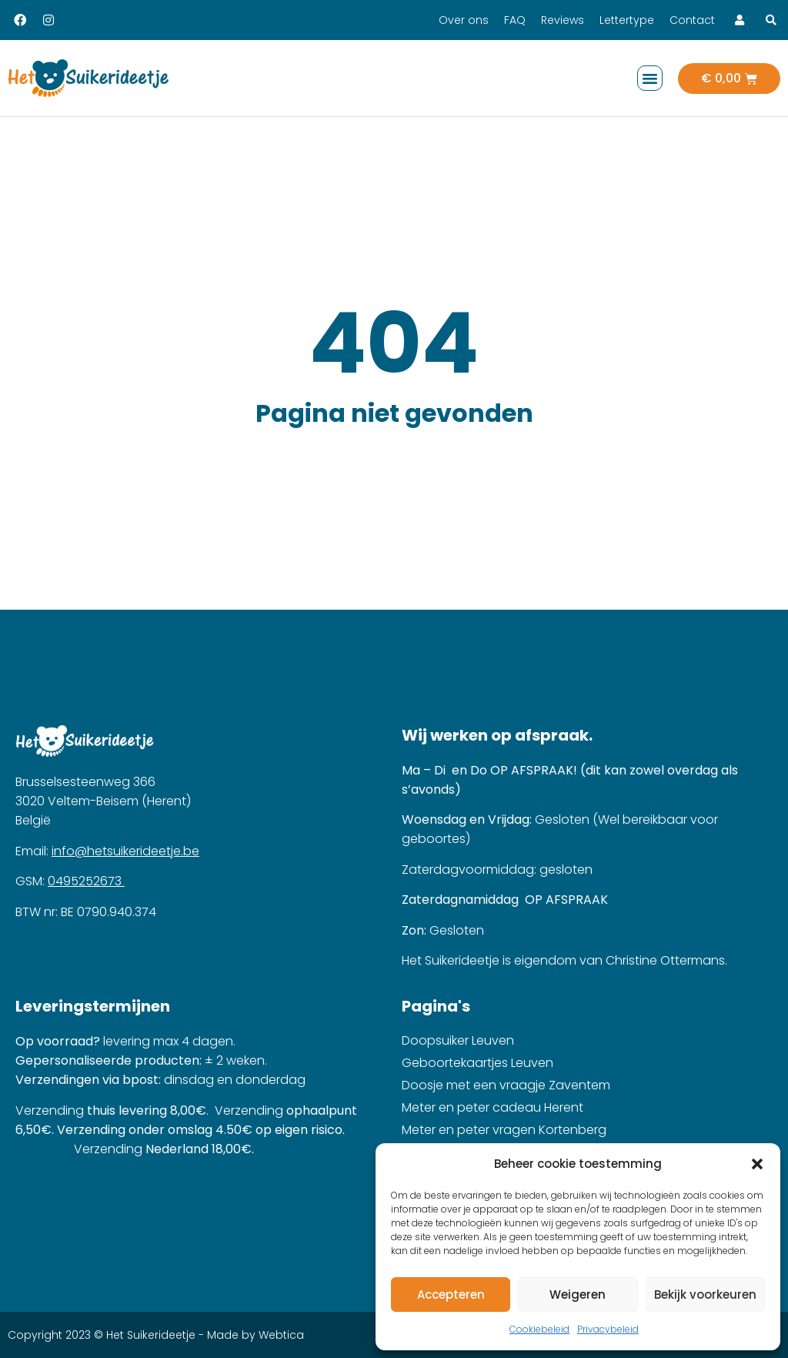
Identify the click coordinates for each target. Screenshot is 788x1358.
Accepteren (451, 1294)
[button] (757, 1164)
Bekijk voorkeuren (705, 1294)
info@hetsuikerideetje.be (125, 851)
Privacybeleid (608, 1329)
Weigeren (577, 1294)
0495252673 (86, 881)
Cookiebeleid (539, 1329)
